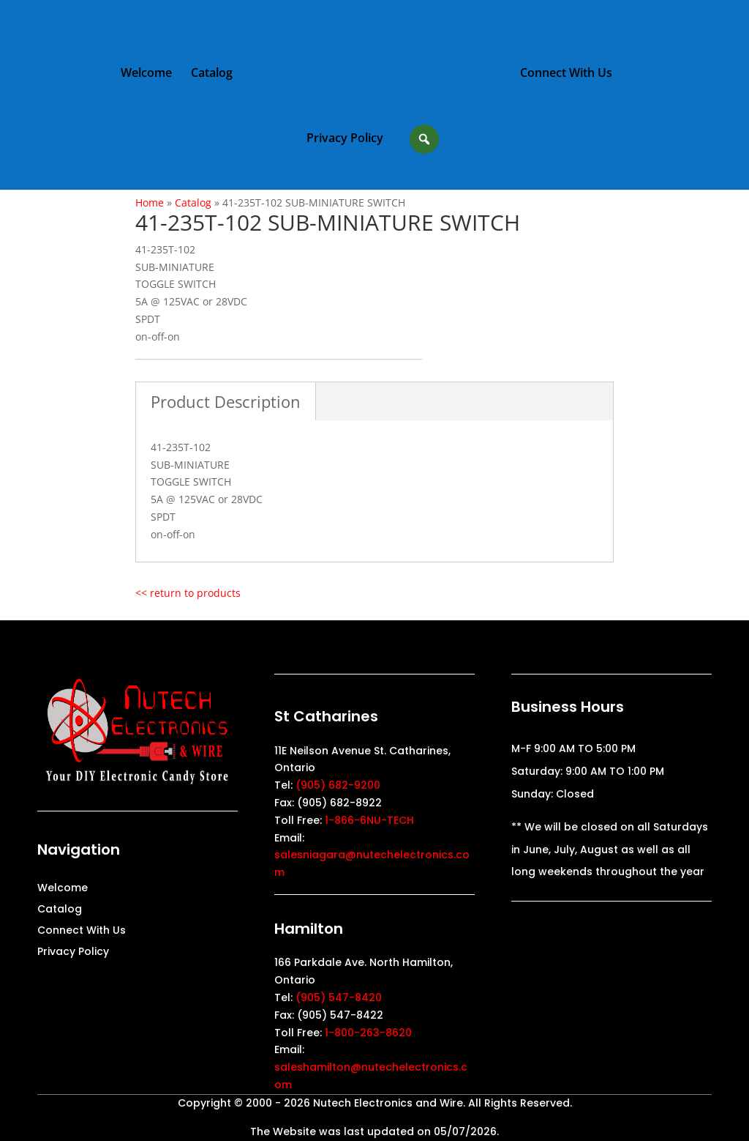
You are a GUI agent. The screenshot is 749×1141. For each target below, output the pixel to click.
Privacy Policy (344, 139)
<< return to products (188, 593)
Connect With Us (566, 74)
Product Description (226, 401)
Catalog (212, 74)
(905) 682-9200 (338, 785)
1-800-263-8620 (368, 1032)
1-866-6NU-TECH (369, 820)
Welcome (146, 74)
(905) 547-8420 (339, 997)
